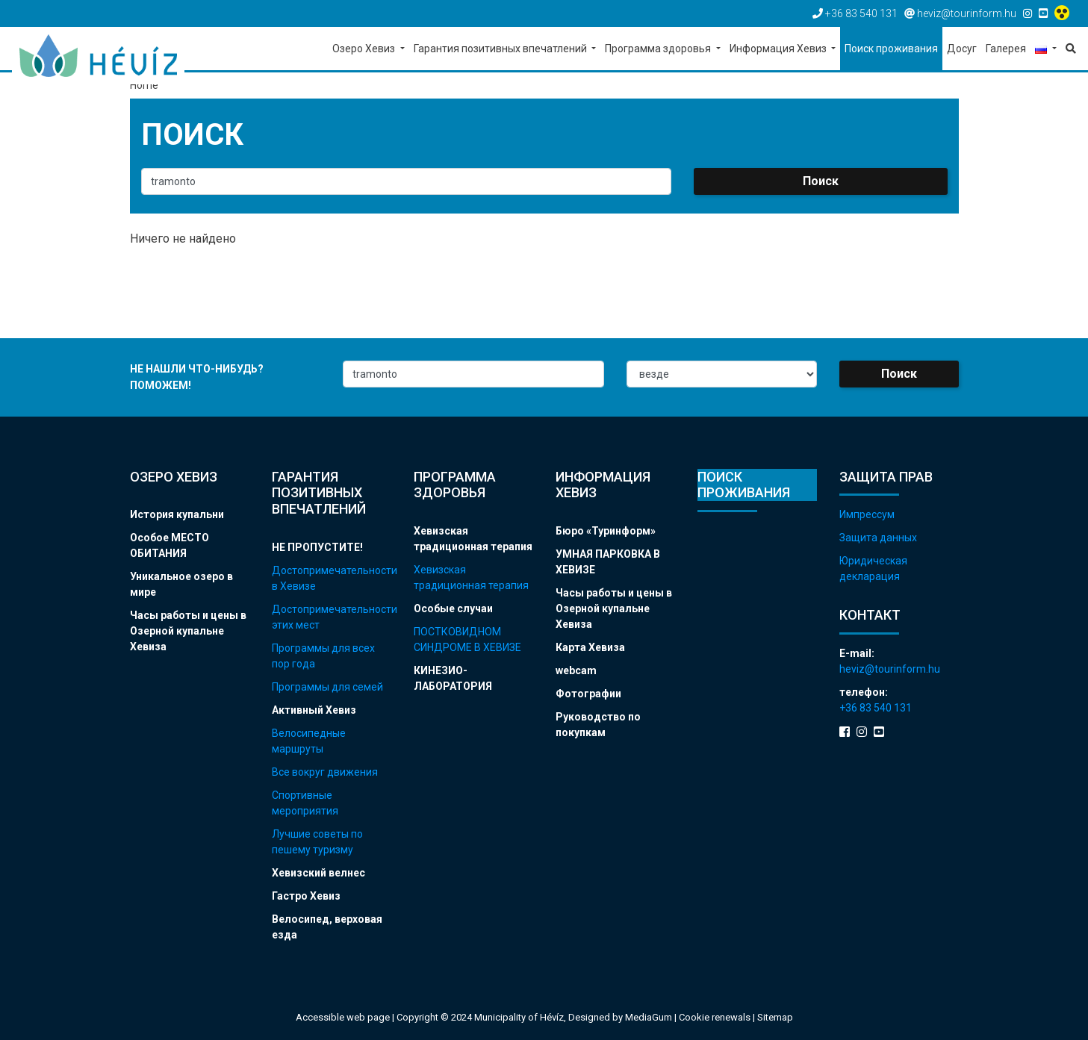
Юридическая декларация (873, 568)
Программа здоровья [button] (659, 49)
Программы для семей (327, 687)
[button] (1046, 49)
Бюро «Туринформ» (606, 531)
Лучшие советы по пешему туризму (317, 842)
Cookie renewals (716, 1017)
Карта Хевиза (590, 647)
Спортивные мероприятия (305, 803)
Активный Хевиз (314, 710)
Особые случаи (453, 608)
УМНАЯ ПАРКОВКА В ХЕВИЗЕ (608, 562)
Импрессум (867, 514)
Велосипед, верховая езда (327, 927)
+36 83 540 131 (875, 708)
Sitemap (775, 1017)
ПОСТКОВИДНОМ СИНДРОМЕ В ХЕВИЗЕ (467, 639)
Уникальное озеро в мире (181, 584)
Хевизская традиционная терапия (473, 538)
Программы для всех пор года (323, 656)
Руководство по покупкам (598, 724)
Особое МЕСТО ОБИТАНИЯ (169, 545)
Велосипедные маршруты (309, 741)
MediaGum (648, 1017)
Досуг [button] (962, 49)
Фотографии (588, 694)
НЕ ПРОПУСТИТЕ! (317, 547)
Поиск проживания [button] (891, 49)
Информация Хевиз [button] (779, 49)
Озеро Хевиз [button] (364, 49)
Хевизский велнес (318, 873)
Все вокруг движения (325, 772)
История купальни (177, 514)
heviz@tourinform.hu (889, 669)
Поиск (821, 181)
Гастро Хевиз (306, 896)
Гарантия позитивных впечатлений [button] (501, 49)
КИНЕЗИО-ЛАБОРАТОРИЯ (453, 678)
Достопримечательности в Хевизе (331, 578)
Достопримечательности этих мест (331, 617)
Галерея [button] (1006, 49)
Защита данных (878, 538)
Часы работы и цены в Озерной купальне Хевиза (188, 631)
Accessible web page (343, 1017)
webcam (576, 670)
